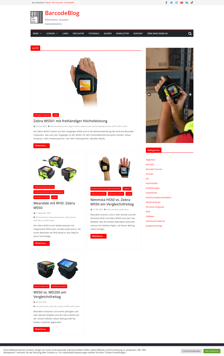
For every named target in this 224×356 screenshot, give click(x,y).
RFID (148, 211)
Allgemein (150, 159)
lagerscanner (74, 126)
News (36, 33)
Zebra (56, 115)
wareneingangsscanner (101, 126)
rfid (67, 217)
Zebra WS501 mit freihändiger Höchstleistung (70, 120)
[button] (40, 33)
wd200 (66, 306)
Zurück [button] (149, 95)
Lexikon (50, 33)
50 (37, 217)
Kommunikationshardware (158, 197)
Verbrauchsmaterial (155, 221)
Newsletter (122, 33)
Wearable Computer (42, 115)
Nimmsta (127, 189)
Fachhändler (152, 183)
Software (150, 216)
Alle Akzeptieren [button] (212, 351)
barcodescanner (42, 306)
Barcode (150, 164)
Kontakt (138, 33)
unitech (60, 306)
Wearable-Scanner (42, 197)
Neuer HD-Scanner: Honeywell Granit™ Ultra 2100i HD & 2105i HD (61, 4)
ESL (147, 178)
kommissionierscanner (59, 126)
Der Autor (78, 33)
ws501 (119, 126)
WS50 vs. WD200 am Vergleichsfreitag (49, 294)
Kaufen (108, 33)
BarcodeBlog (62, 13)
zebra (125, 126)
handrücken (43, 217)
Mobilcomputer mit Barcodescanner (49, 192)
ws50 (114, 126)
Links (65, 33)
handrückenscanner (57, 217)
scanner (72, 217)
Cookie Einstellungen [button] (191, 351)
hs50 (108, 209)
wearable (37, 220)
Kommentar (151, 192)
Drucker (149, 173)
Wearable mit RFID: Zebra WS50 (54, 205)
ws (43, 220)
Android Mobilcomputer (44, 187)
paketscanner (86, 126)
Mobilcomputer (153, 202)
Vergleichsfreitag (98, 194)
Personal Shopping (155, 207)
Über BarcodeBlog (157, 33)
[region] (169, 95)
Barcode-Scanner (154, 169)
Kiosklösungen (153, 188)
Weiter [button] (190, 95)
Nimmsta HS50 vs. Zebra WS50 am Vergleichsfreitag (112, 201)
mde (51, 306)
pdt (55, 306)
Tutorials (94, 33)
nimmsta (114, 209)
